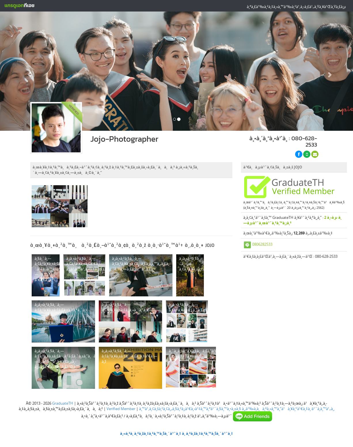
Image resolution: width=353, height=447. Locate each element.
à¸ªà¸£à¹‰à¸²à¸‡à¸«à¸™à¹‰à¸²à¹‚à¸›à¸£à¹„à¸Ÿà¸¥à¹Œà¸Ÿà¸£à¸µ (296, 6)
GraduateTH (62, 403)
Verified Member (121, 408)
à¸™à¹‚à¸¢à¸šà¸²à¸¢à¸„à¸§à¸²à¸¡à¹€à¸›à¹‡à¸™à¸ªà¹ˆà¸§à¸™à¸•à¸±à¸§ (190, 408)
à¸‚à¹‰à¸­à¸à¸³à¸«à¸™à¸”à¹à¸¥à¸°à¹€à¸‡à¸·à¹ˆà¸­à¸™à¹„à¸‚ (288, 408)
